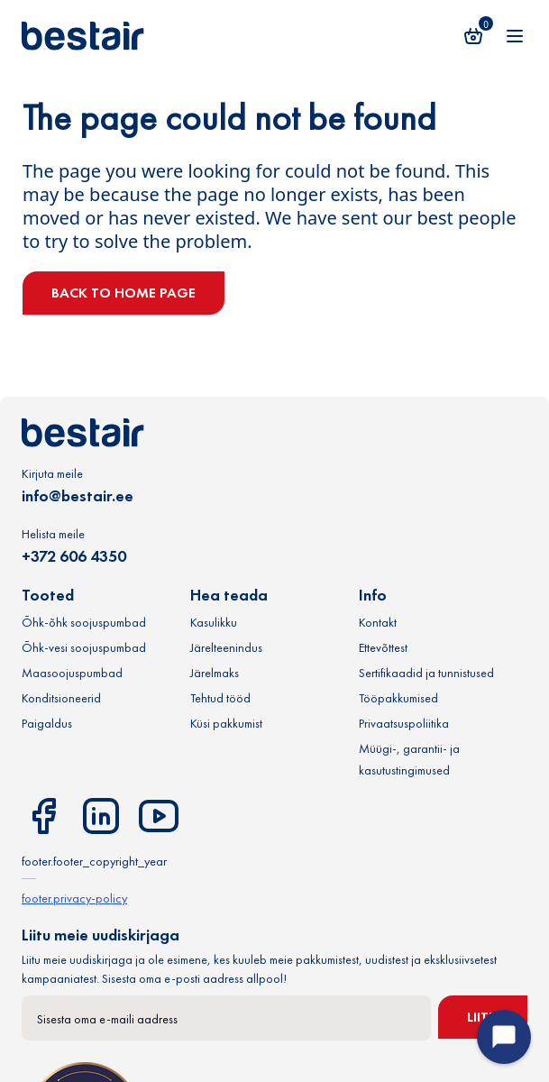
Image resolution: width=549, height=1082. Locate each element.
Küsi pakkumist (226, 723)
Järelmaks (214, 673)
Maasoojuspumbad (72, 673)
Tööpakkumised (398, 698)
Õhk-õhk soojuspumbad (84, 622)
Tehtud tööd (220, 698)
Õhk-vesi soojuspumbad (84, 647)
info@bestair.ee (77, 495)
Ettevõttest (383, 647)
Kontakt (378, 622)
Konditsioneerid (61, 698)
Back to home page (123, 292)
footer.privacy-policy (74, 898)
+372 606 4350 (74, 556)
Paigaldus (47, 723)
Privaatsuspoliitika (404, 723)
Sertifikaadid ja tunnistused (426, 673)
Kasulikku (213, 622)
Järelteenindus (226, 647)
